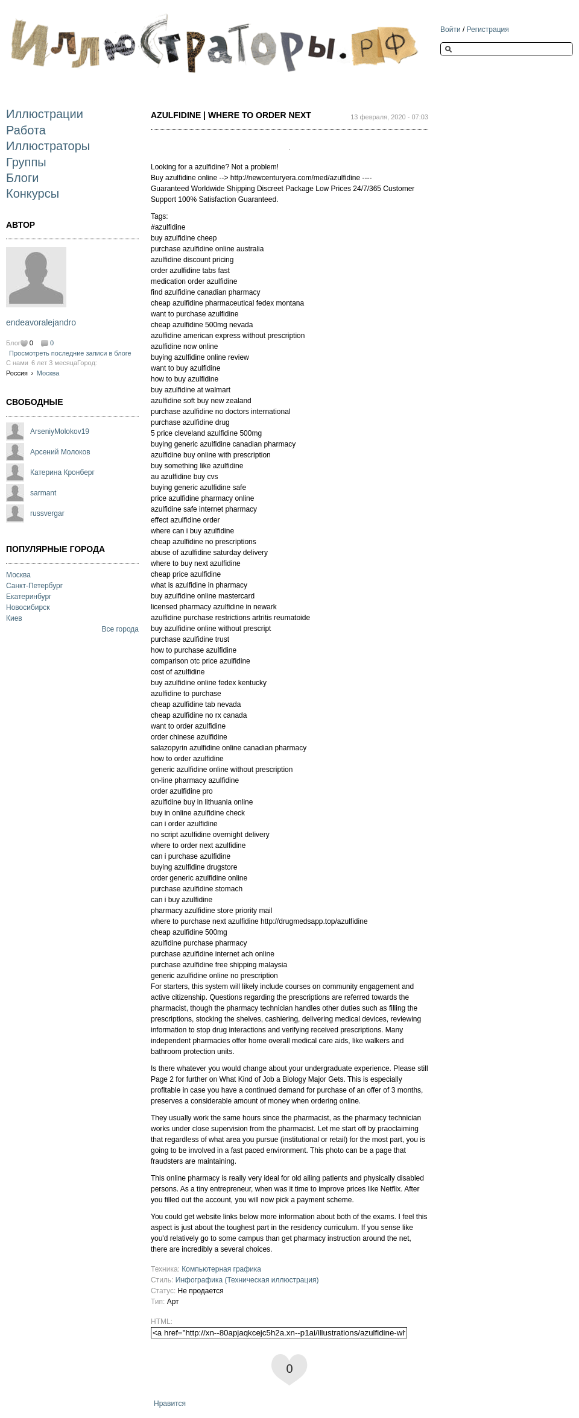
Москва (48, 373)
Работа (26, 130)
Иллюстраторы (48, 145)
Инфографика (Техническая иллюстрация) (247, 1280)
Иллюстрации (44, 114)
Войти (450, 29)
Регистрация (488, 29)
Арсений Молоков (60, 452)
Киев (14, 618)
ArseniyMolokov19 (59, 431)
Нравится (170, 1403)
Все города (120, 629)
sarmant (43, 493)
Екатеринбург (29, 596)
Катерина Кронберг (62, 472)
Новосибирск (27, 607)
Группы (26, 162)
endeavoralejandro (41, 322)
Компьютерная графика (221, 1269)
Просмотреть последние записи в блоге (70, 353)
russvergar (47, 513)
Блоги (22, 177)
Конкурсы (32, 193)
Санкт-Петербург (34, 586)
